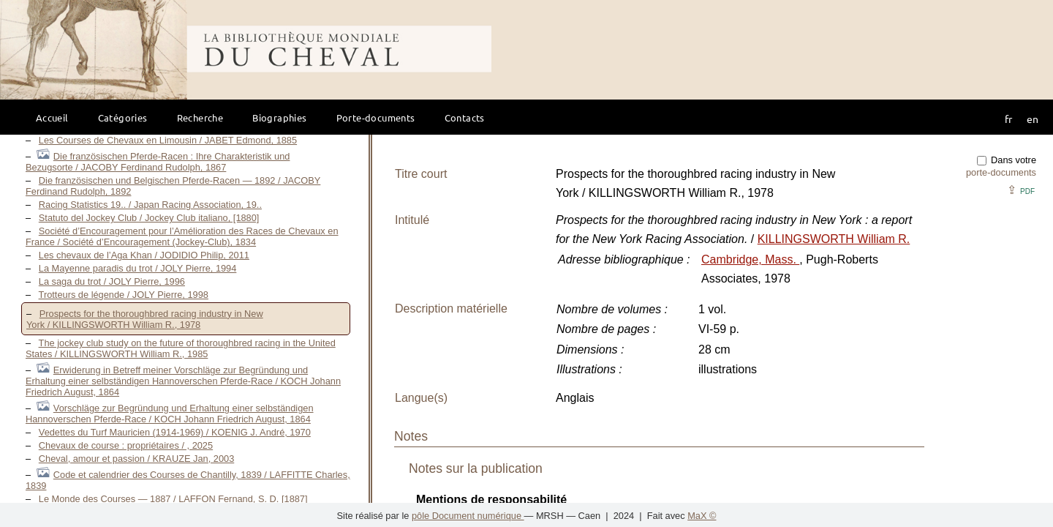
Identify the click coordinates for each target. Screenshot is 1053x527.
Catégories (123, 117)
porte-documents (1001, 172)
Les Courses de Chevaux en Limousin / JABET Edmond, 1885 (168, 140)
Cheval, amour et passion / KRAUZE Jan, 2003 (136, 458)
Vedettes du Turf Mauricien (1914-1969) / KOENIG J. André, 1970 (175, 432)
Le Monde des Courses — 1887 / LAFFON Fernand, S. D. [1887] (173, 498)
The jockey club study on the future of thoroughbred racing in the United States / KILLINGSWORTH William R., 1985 (181, 348)
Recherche (200, 117)
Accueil (52, 117)
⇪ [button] (1021, 190)
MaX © (701, 515)
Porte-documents (375, 117)
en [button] (1032, 118)
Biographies (279, 117)
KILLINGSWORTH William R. (834, 239)
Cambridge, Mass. (750, 259)
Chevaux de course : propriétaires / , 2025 (126, 445)
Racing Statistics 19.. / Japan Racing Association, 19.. (150, 204)
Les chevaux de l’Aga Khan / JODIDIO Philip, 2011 (144, 255)
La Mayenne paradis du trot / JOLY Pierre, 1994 (138, 268)
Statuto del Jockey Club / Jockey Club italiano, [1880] (149, 217)
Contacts (465, 117)
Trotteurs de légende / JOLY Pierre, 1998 (123, 294)
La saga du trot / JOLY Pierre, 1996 (112, 281)
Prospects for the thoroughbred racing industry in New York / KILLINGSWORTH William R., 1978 (144, 319)
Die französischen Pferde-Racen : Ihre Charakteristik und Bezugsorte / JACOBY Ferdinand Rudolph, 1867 (158, 162)
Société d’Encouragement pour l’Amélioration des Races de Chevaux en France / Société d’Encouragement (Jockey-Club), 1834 (182, 236)
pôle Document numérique (468, 515)
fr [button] (1008, 118)
